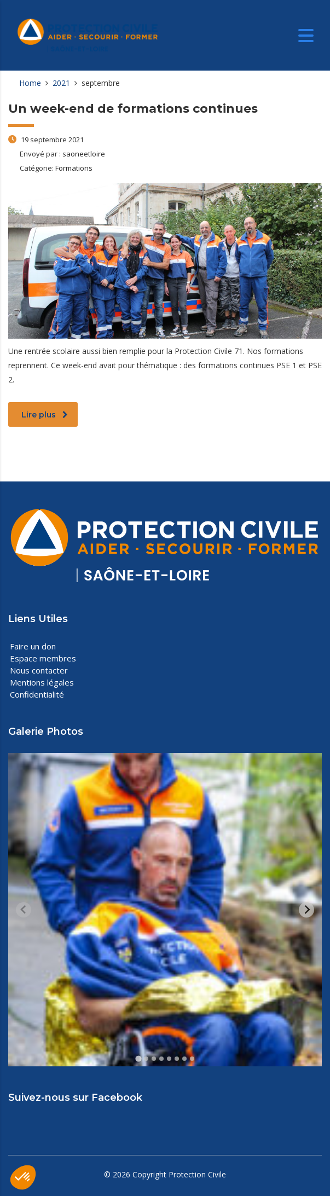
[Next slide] (306, 910)
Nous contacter (39, 670)
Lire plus (44, 415)
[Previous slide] (23, 910)
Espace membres (43, 658)
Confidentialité (37, 694)
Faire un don (33, 646)
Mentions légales (42, 682)
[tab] (138, 1059)
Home (30, 83)
